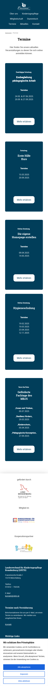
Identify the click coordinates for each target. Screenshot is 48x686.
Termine (12, 23)
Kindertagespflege (30, 13)
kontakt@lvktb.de (12, 596)
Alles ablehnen (24, 681)
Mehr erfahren (24, 121)
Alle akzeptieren (24, 667)
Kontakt (35, 23)
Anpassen (24, 674)
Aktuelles (24, 23)
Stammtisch (32, 18)
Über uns (14, 13)
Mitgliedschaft (16, 18)
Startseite (8, 33)
